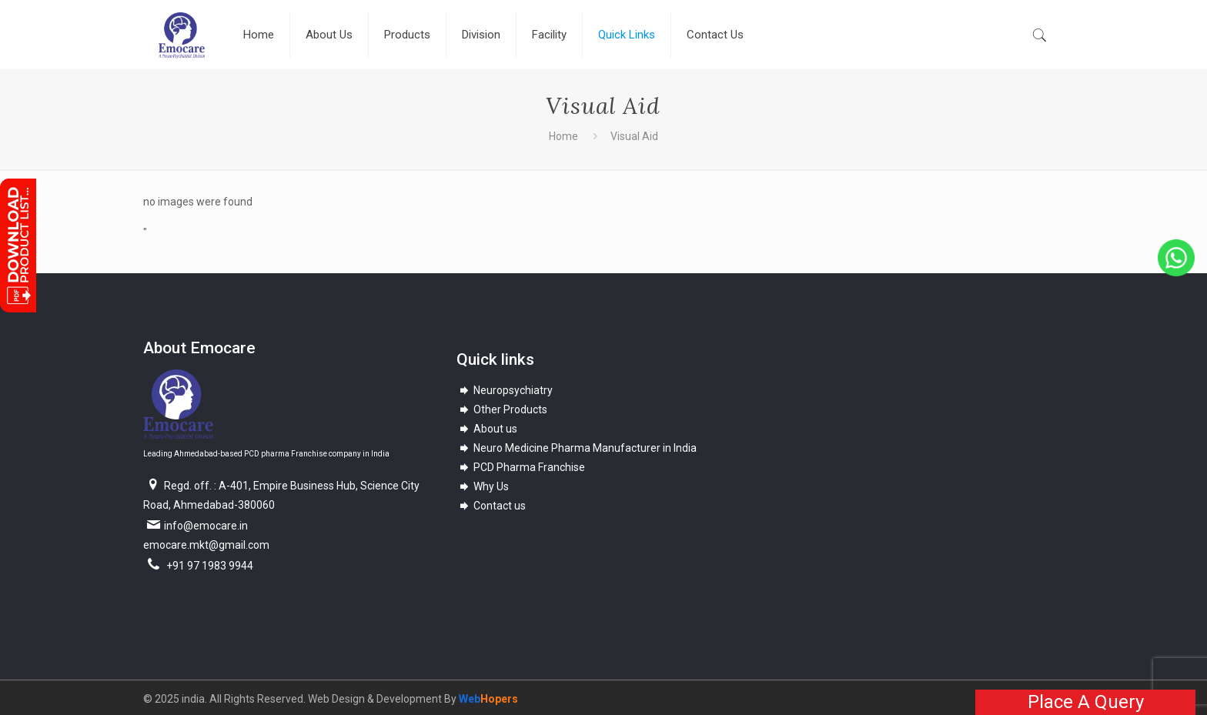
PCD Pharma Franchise (521, 467)
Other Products (502, 409)
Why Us (483, 486)
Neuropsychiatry (504, 390)
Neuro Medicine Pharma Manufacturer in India (576, 448)
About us (487, 429)
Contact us (491, 505)
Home (563, 136)
